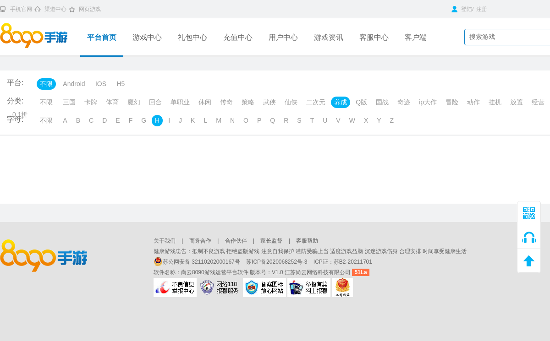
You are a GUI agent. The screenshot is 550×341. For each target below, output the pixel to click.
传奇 (226, 102)
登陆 (461, 9)
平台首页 (101, 37)
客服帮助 (307, 241)
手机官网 (21, 9)
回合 (155, 102)
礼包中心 (192, 37)
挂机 (495, 102)
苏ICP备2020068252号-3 (277, 262)
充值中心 (238, 37)
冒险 (452, 102)
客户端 (416, 37)
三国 (69, 102)
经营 (538, 102)
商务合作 (200, 241)
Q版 (361, 102)
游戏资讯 (328, 37)
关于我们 (165, 241)
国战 (382, 102)
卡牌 (90, 102)
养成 (340, 102)
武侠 (269, 102)
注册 (481, 9)
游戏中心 (147, 37)
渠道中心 (55, 9)
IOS (100, 83)
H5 (120, 83)
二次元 (315, 102)
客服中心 (374, 37)
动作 (473, 102)
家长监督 (271, 241)
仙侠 (291, 102)
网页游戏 (90, 9)
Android (74, 83)
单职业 (180, 102)
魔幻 (133, 102)
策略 (248, 102)
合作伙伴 (236, 241)
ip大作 (428, 102)
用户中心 (283, 37)
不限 (46, 83)
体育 (112, 102)
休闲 (204, 102)
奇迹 (403, 102)
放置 (516, 102)
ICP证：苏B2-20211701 (343, 262)
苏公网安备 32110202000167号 (198, 262)
